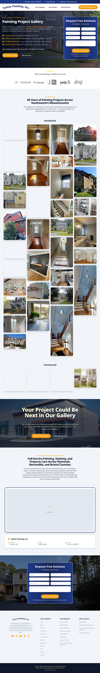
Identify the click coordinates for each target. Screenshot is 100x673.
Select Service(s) (70, 37)
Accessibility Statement (49, 668)
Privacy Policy (39, 668)
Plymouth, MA (14, 544)
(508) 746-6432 (43, 544)
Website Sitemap (60, 668)
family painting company (35, 27)
